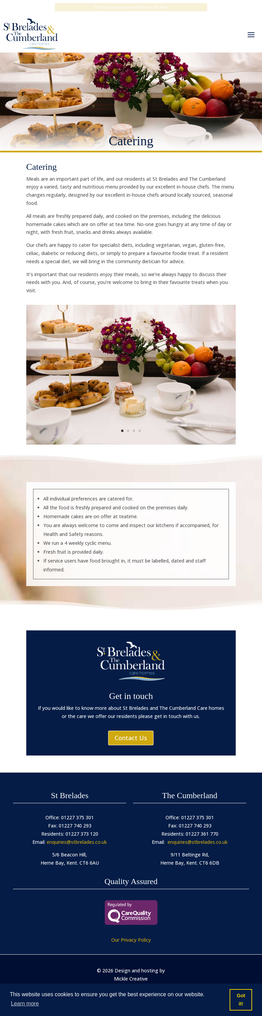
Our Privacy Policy (131, 940)
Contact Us (131, 738)
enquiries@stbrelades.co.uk (77, 842)
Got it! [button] (241, 999)
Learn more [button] (25, 1003)
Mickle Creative (131, 978)
